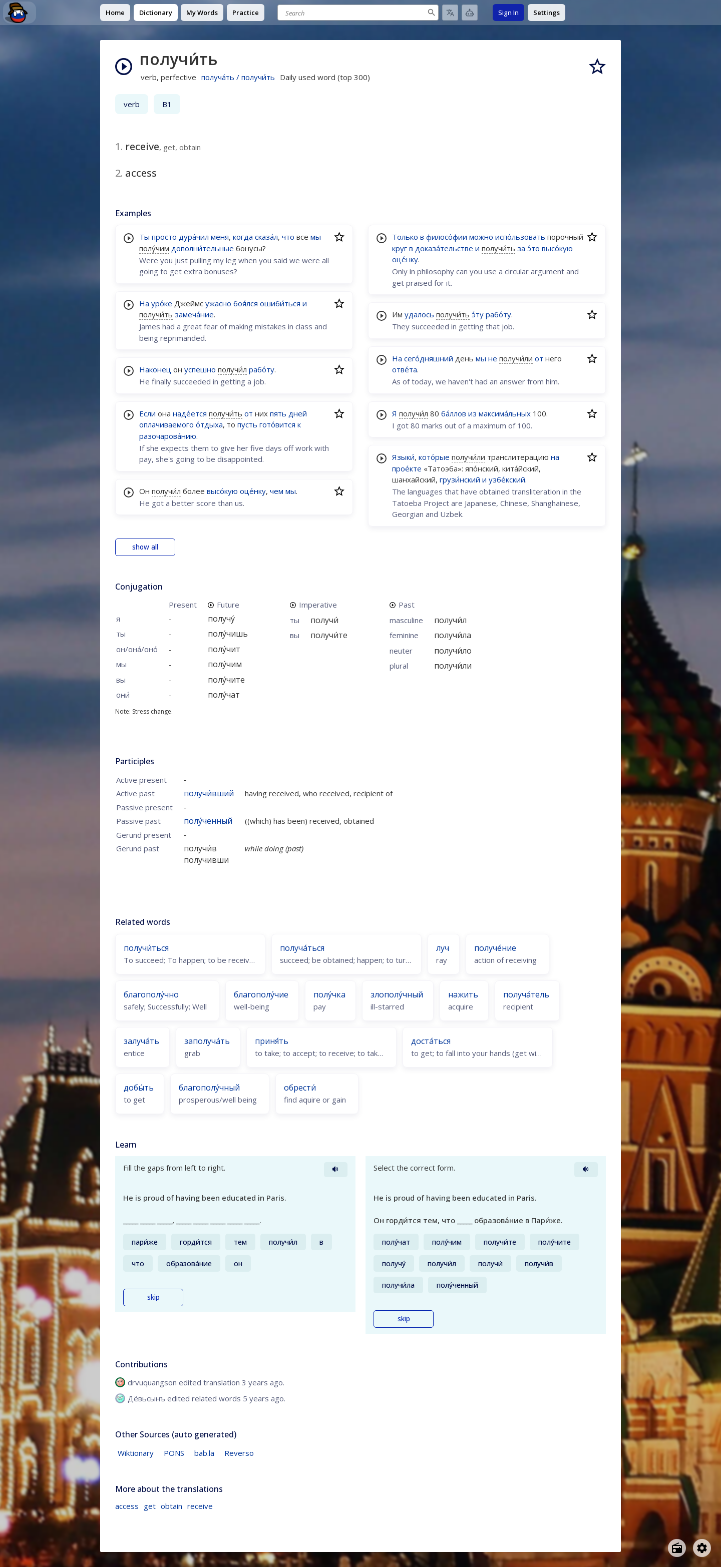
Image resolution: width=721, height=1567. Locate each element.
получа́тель (526, 994)
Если (147, 413)
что (288, 237)
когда (243, 237)
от (248, 413)
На (144, 303)
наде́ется (190, 413)
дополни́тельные (202, 248)
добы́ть (139, 1087)
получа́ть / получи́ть (238, 77)
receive (200, 1506)
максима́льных (505, 413)
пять (278, 413)
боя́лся (245, 303)
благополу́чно (151, 994)
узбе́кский (507, 479)
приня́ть (271, 1041)
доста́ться (431, 1041)
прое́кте (407, 468)
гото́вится (277, 424)
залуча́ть (141, 1041)
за (521, 248)
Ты (144, 237)
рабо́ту (261, 369)
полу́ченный (208, 820)
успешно (200, 369)
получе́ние (495, 947)
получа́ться (302, 947)
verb (132, 104)
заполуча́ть (207, 1041)
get (150, 1506)
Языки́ (403, 457)
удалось (419, 314)
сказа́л (266, 237)
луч (442, 947)
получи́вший (209, 793)
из (472, 413)
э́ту (478, 314)
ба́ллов (453, 413)
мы (315, 237)
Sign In (508, 12)
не (492, 358)
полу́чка (329, 994)
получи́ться (146, 947)
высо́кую (222, 491)
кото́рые (434, 457)
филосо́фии (446, 237)
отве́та (404, 369)
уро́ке (161, 303)
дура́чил (194, 237)
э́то (533, 248)
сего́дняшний (428, 358)
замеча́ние (194, 314)
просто (164, 237)
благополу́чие (261, 994)
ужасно (218, 303)
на (555, 457)
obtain (171, 1506)
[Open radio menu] (677, 1548)
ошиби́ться (280, 303)
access (127, 1506)
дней (297, 413)
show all (145, 547)
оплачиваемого (166, 424)
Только (405, 237)
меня (220, 237)
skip (153, 1297)
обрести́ (300, 1087)
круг (399, 248)
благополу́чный (209, 1087)
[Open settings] (702, 1548)
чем (276, 491)
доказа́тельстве (444, 248)
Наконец (155, 369)
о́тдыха (209, 424)
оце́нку (253, 491)
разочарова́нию (167, 436)
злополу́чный (397, 994)
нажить (463, 994)
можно (481, 237)
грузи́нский (460, 479)
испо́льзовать (520, 237)
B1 (167, 104)
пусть (247, 424)
